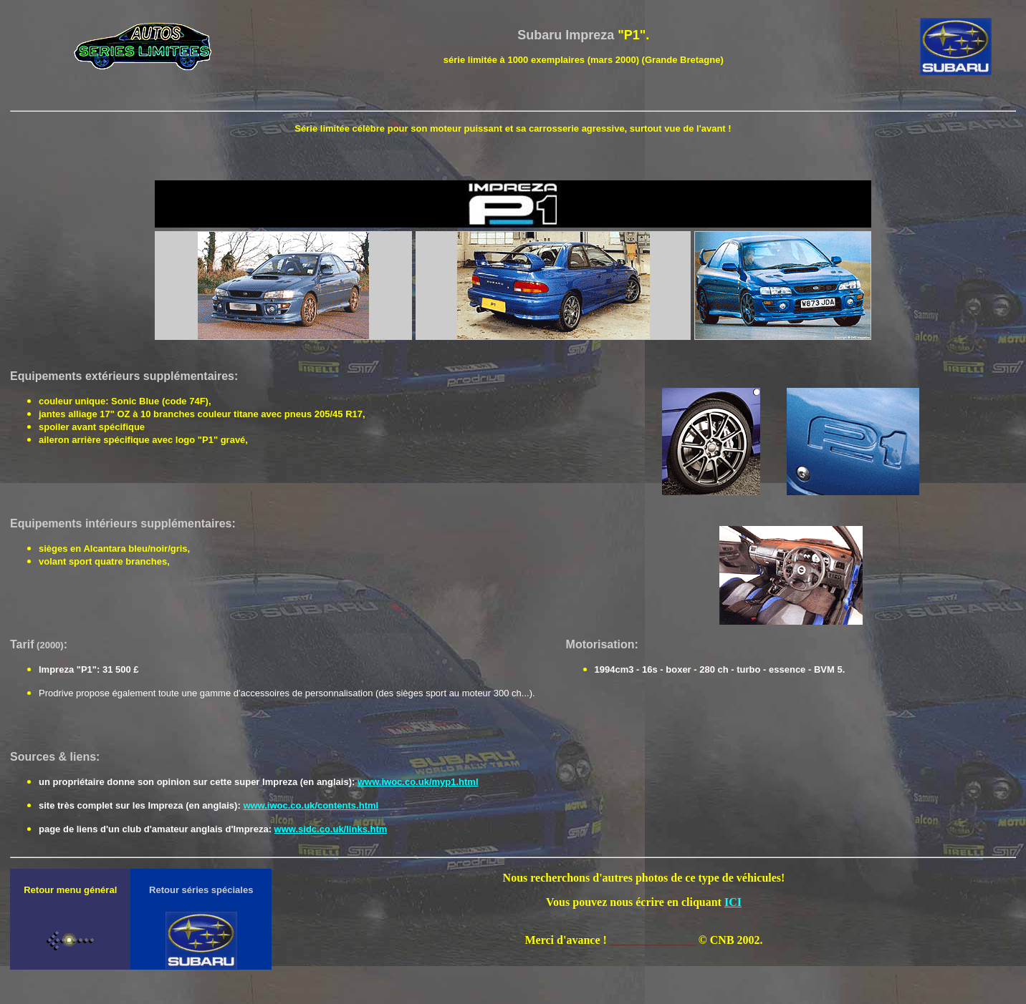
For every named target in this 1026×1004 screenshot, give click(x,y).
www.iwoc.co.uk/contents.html (310, 805)
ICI (733, 902)
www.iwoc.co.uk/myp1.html (418, 781)
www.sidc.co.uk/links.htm (331, 829)
